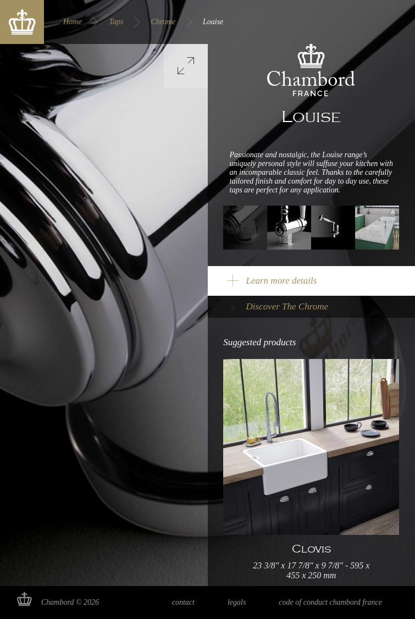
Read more (311, 472)
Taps (116, 22)
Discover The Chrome (287, 306)
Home (72, 22)
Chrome (163, 22)
